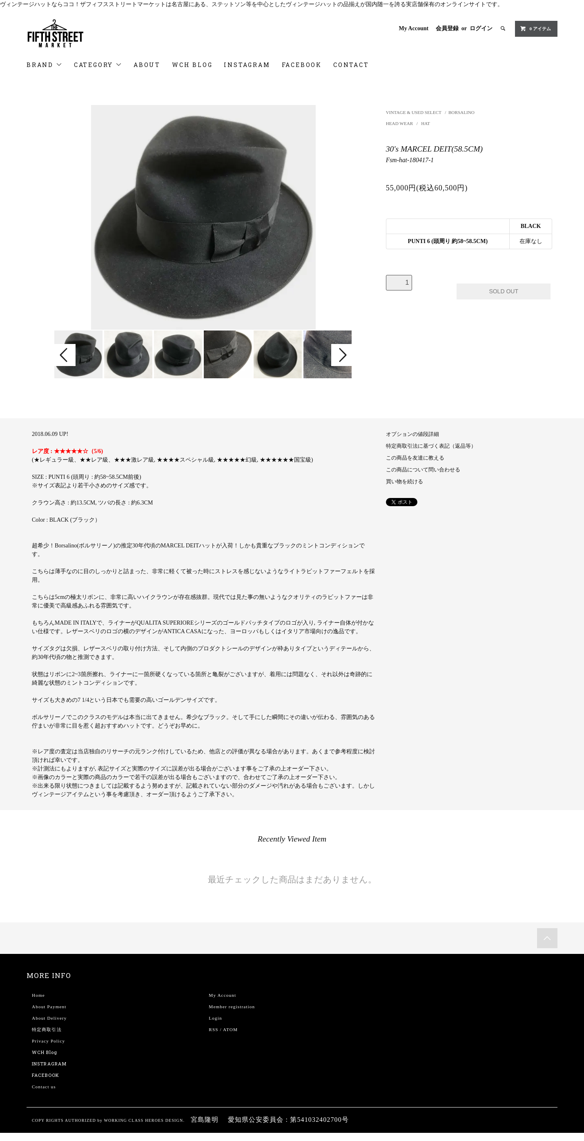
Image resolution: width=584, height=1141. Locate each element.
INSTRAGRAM (49, 1064)
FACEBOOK (302, 65)
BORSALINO (461, 112)
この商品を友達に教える (415, 458)
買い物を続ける (404, 482)
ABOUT (147, 65)
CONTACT (351, 65)
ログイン (481, 28)
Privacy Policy (48, 1040)
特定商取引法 (47, 1029)
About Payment (49, 1006)
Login (215, 1018)
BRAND (44, 65)
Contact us (44, 1086)
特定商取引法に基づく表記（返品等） (431, 446)
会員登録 (447, 28)
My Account (413, 28)
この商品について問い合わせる (423, 470)
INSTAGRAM (247, 65)
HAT (425, 123)
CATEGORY (98, 65)
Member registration (232, 1006)
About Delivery (49, 1018)
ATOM (230, 1029)
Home (38, 995)
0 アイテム (535, 28)
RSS (213, 1029)
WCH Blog (44, 1052)
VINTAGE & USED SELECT (413, 112)
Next (341, 355)
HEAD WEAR (400, 123)
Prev (65, 355)
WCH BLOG (192, 65)
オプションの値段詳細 (412, 434)
